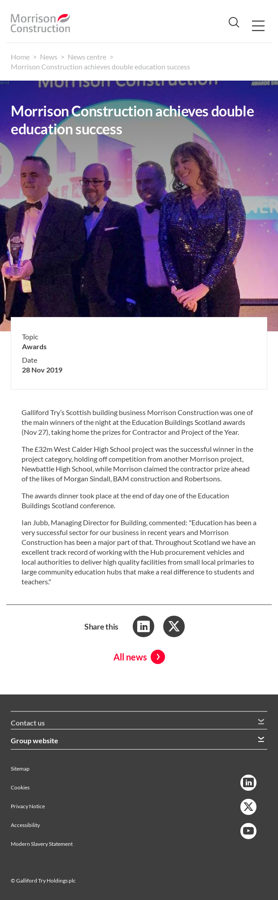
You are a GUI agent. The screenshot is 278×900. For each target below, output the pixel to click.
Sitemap (20, 768)
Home (20, 56)
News (48, 56)
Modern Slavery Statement (42, 843)
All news (130, 656)
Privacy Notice (28, 806)
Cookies (20, 787)
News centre (87, 56)
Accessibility (25, 825)
